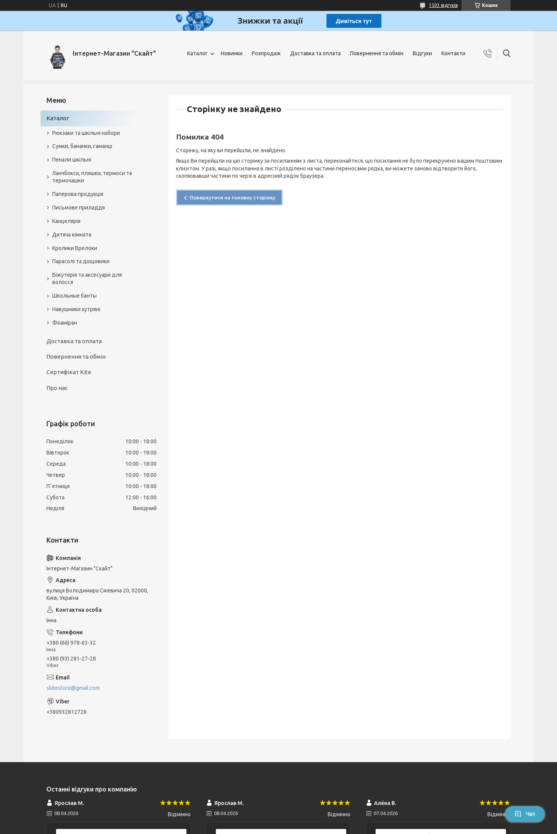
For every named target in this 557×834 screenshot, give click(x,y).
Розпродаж (266, 53)
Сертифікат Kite (68, 372)
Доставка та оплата (315, 53)
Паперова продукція (77, 194)
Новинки (232, 53)
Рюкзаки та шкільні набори (86, 133)
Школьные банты (74, 296)
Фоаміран (64, 323)
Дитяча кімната (71, 234)
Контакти (453, 53)
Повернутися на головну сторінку (232, 197)
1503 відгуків (443, 5)
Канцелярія (66, 221)
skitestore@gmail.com (73, 688)
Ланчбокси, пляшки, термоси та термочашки (92, 177)
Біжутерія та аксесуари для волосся (87, 278)
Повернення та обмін (376, 53)
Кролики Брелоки (74, 248)
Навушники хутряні (76, 309)
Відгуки (422, 53)
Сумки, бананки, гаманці (82, 146)
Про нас (57, 388)
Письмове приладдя (78, 207)
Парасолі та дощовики (80, 261)
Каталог (197, 53)
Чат (524, 813)
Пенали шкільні (71, 160)
